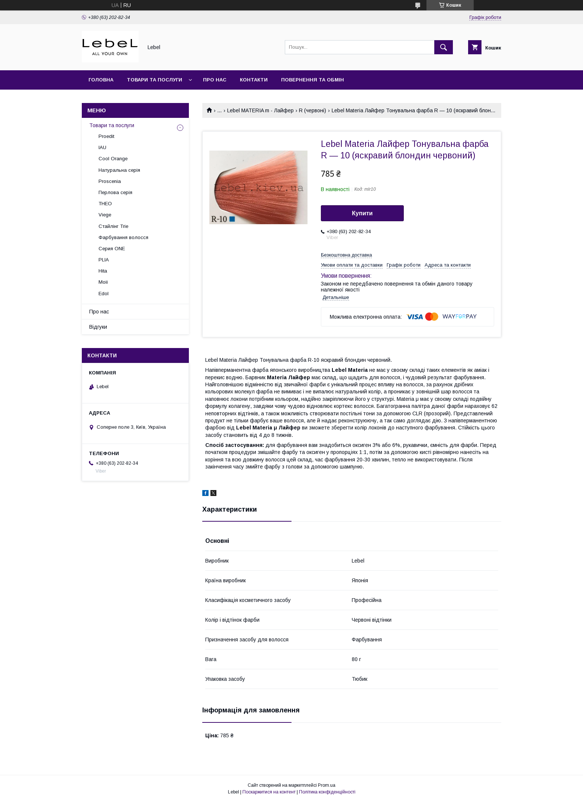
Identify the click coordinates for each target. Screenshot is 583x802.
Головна (100, 80)
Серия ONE (112, 248)
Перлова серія (115, 192)
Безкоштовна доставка (346, 255)
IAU (102, 147)
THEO (105, 203)
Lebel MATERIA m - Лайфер (260, 110)
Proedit (106, 136)
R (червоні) (312, 110)
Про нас (214, 80)
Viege (105, 215)
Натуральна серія (119, 170)
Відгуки (98, 327)
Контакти (254, 80)
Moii (103, 282)
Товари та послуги (154, 80)
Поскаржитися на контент (269, 792)
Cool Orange (113, 158)
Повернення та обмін (312, 80)
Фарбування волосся (123, 237)
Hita (103, 271)
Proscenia (110, 181)
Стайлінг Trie (113, 226)
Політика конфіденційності (327, 792)
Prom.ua (326, 785)
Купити (362, 213)
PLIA (104, 259)
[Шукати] (443, 47)
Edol (104, 293)
